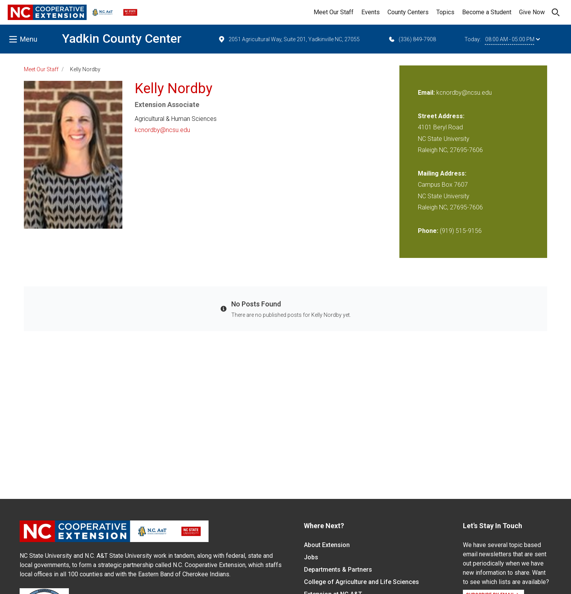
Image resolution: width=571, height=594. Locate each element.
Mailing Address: (442, 173)
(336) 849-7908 (412, 39)
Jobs (311, 557)
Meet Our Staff (334, 12)
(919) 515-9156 (461, 230)
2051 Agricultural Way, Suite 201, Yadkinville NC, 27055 (289, 39)
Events (370, 12)
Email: (427, 92)
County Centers (408, 12)
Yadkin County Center (122, 38)
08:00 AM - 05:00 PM (512, 39)
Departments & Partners (338, 569)
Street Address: (441, 116)
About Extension (327, 545)
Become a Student (486, 12)
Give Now (532, 12)
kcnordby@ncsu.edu (162, 130)
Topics (445, 12)
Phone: (428, 230)
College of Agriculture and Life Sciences (361, 582)
